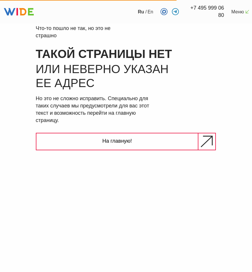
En (150, 11)
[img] (228, 194)
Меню (237, 11)
